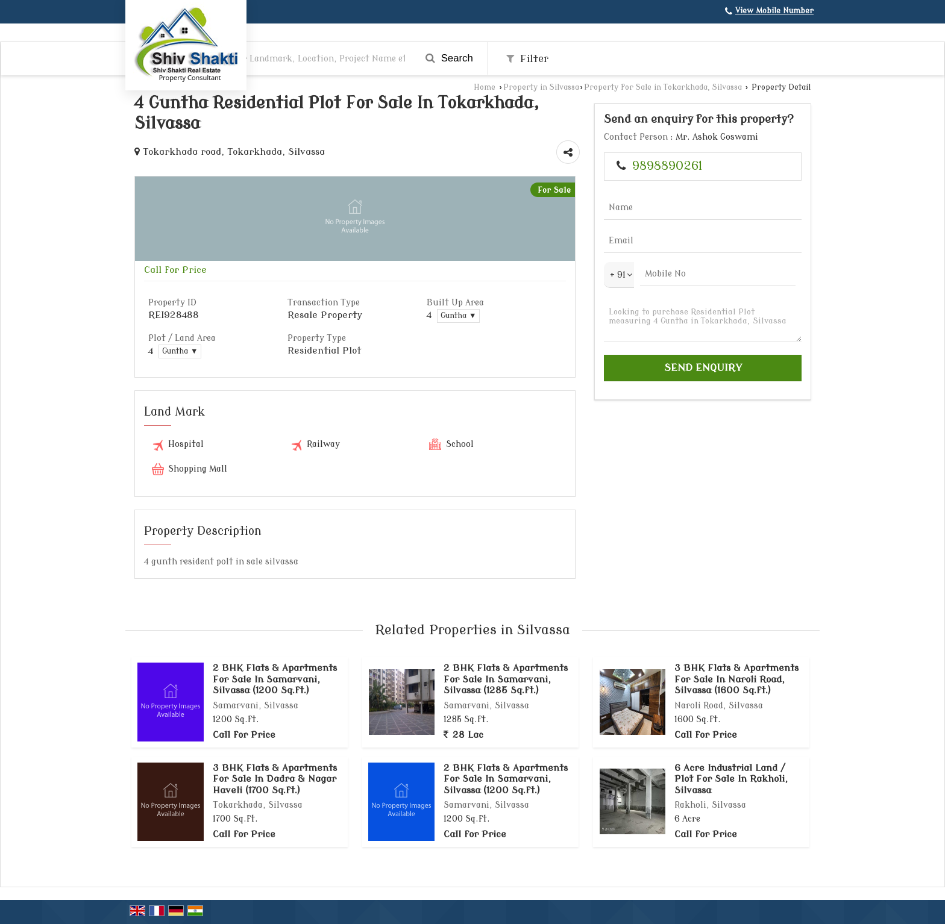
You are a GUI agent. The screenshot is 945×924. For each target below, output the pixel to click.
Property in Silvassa (541, 87)
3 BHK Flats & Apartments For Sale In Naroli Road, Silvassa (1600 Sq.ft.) (736, 679)
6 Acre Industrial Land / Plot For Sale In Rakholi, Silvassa (731, 779)
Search (449, 58)
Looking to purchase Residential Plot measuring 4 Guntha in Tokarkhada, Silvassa (703, 321)
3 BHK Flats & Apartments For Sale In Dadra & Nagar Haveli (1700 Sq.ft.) (275, 779)
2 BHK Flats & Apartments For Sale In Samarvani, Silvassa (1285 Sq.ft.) (506, 679)
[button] (774, 11)
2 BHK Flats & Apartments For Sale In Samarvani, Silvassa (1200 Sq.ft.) (275, 679)
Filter (527, 58)
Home (484, 87)
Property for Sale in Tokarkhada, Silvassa (663, 87)
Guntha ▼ (458, 315)
